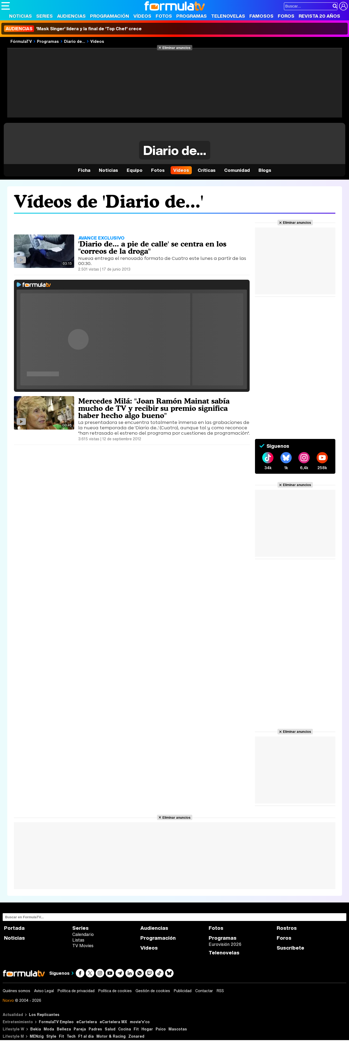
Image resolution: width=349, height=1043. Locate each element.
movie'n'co (140, 1022)
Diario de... (74, 41)
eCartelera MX (113, 1022)
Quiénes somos (16, 991)
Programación (109, 16)
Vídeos (142, 16)
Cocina (124, 1029)
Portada (14, 928)
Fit (136, 1029)
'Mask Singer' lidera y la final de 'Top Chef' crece (73, 28)
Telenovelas (228, 16)
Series (44, 16)
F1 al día (86, 1036)
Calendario (83, 934)
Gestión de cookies (153, 991)
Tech (71, 1036)
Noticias (20, 16)
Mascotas (177, 1029)
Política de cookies (115, 991)
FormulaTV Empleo (56, 1022)
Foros (286, 16)
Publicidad (183, 991)
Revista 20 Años (319, 16)
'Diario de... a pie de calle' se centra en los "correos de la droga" (152, 247)
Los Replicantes (44, 1014)
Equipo (134, 170)
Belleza (64, 1029)
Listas (78, 940)
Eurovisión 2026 (225, 944)
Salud (110, 1029)
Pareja (80, 1029)
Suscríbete (290, 948)
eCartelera (86, 1022)
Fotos (164, 16)
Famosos (261, 16)
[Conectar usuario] (343, 6)
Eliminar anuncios (176, 47)
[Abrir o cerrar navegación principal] (5, 6)
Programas (191, 16)
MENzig (37, 1036)
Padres (95, 1029)
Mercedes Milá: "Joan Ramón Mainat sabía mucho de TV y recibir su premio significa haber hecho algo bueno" (154, 408)
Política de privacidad (76, 991)
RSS (220, 991)
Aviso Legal (44, 991)
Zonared (136, 1036)
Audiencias (71, 16)
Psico (161, 1029)
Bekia (35, 1029)
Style (51, 1036)
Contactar (204, 991)
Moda (49, 1029)
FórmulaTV (21, 41)
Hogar (147, 1029)
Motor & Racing (111, 1036)
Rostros (287, 928)
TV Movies (82, 945)
